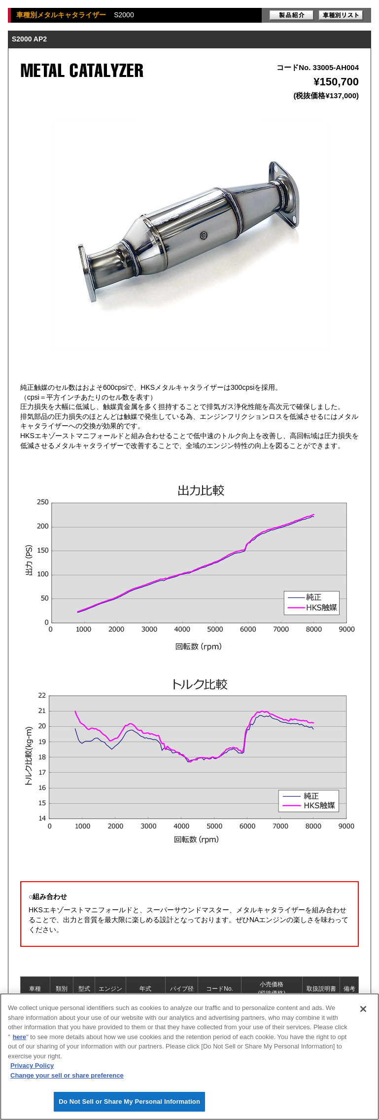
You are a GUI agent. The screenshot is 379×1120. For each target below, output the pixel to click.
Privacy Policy (32, 1065)
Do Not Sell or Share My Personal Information (129, 1101)
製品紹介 (292, 15)
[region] (189, 1056)
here (19, 1037)
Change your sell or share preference (67, 1075)
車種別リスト (341, 15)
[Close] (363, 1009)
